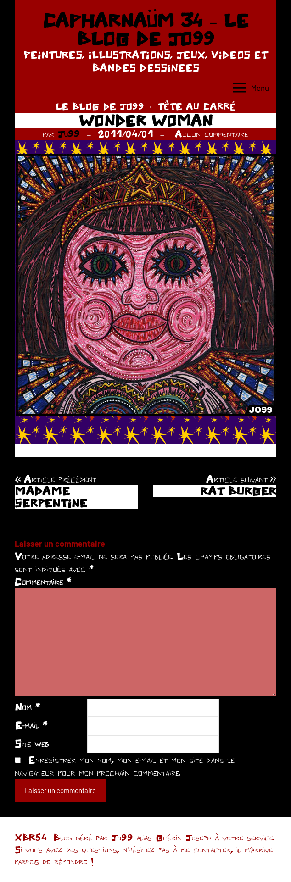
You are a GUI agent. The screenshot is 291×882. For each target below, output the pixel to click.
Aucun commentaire (211, 134)
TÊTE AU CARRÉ (196, 106)
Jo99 (69, 134)
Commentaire (43, 581)
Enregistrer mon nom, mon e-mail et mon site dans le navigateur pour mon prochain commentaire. (125, 766)
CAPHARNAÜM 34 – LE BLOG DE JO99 (145, 29)
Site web (32, 743)
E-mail (31, 725)
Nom (27, 706)
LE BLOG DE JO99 (100, 106)
